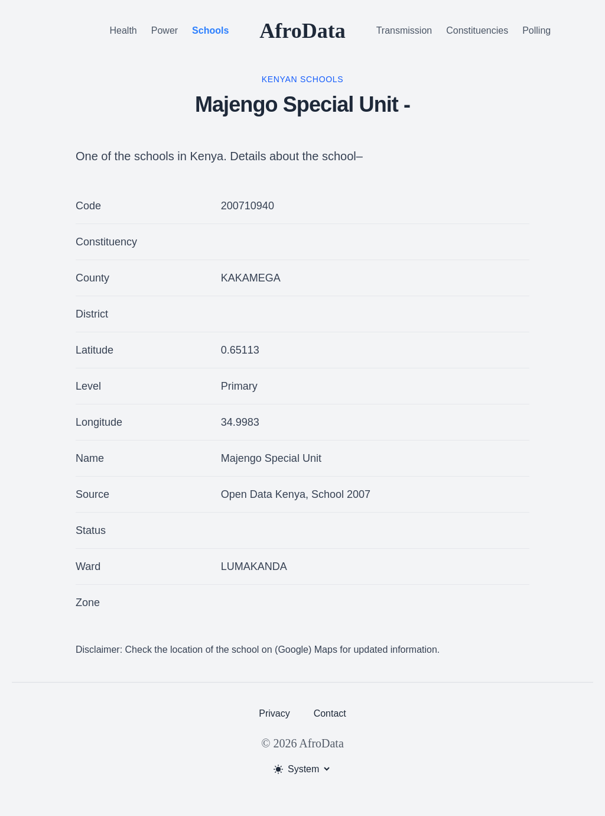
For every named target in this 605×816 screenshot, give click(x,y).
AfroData (302, 31)
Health (123, 30)
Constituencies (477, 30)
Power (164, 30)
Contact (330, 713)
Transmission (404, 30)
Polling (536, 30)
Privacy (274, 713)
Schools (210, 30)
